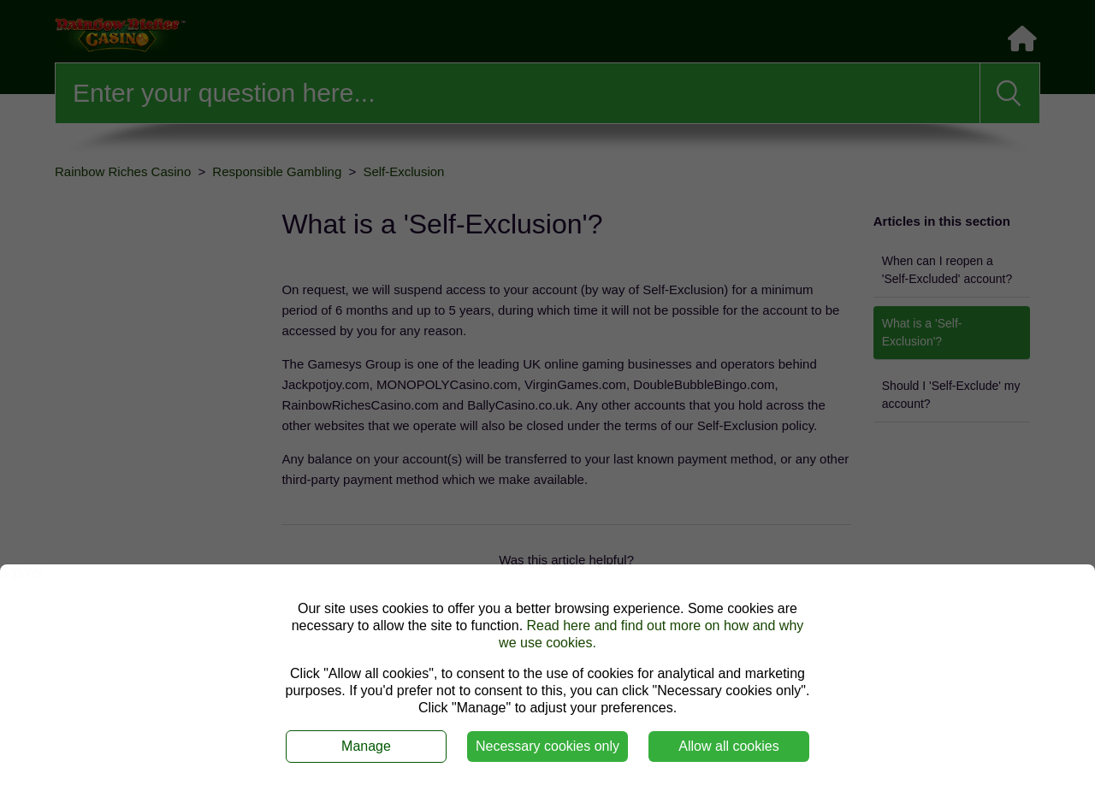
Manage (366, 746)
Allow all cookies (728, 746)
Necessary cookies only (547, 746)
